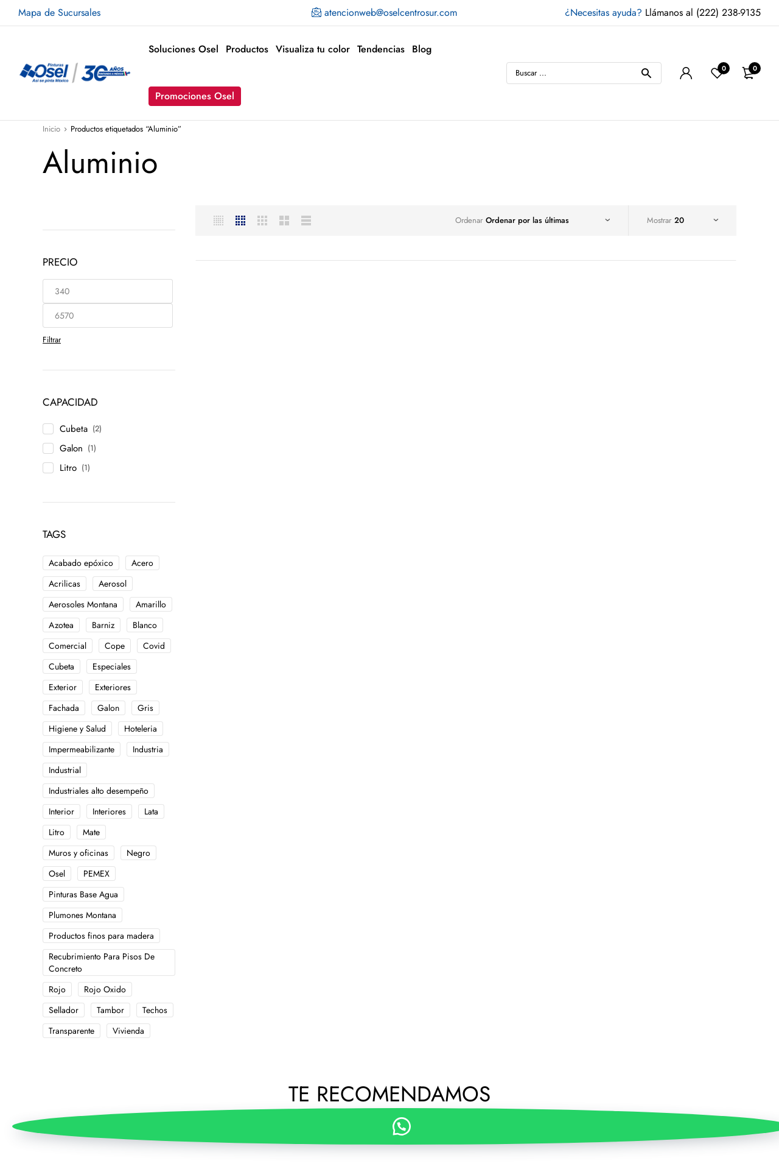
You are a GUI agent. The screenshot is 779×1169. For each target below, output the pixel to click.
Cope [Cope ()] (115, 646)
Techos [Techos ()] (154, 1010)
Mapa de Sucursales (59, 12)
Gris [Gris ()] (145, 708)
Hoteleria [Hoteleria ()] (140, 728)
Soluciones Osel (183, 49)
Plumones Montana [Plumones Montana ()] (82, 915)
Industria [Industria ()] (148, 749)
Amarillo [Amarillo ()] (151, 604)
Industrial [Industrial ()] (65, 770)
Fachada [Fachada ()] (64, 708)
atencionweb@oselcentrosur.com (384, 13)
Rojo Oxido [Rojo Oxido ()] (105, 989)
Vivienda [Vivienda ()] (128, 1031)
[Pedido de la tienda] (548, 220)
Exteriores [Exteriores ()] (113, 687)
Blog (421, 49)
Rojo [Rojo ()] (57, 989)
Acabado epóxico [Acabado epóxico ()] (81, 563)
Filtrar (52, 339)
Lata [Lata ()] (151, 811)
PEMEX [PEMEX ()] (96, 873)
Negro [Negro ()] (138, 853)
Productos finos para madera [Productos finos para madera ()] (101, 936)
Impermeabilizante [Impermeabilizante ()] (81, 749)
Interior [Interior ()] (61, 811)
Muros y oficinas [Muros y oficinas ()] (78, 853)
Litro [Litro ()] (57, 832)
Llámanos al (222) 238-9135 (663, 12)
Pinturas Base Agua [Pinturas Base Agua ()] (83, 894)
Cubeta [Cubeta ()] (61, 666)
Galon (71, 448)
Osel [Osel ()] (57, 873)
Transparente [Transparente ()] (71, 1031)
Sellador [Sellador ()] (64, 1010)
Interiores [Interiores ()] (109, 811)
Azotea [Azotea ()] (61, 625)
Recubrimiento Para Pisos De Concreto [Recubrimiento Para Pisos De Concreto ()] (102, 962)
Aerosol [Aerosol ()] (113, 583)
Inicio (51, 129)
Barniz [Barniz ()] (103, 625)
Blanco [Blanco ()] (145, 625)
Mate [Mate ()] (91, 832)
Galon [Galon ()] (108, 708)
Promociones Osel (194, 96)
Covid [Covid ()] (154, 646)
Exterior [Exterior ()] (63, 687)
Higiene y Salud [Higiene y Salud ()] (77, 728)
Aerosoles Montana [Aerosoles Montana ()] (83, 604)
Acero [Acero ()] (142, 563)
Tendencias (381, 49)
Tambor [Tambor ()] (110, 1010)
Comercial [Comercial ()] (67, 646)
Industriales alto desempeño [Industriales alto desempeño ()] (98, 791)
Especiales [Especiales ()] (112, 666)
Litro (68, 468)
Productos (247, 49)
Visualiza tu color (313, 49)
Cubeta (74, 429)
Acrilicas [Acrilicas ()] (64, 583)
